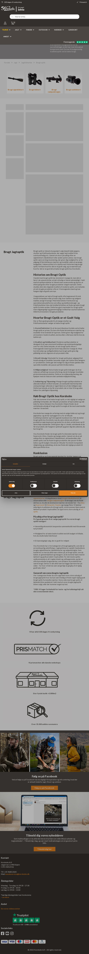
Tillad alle (73, 493)
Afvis (16, 493)
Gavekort (73, 30)
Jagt (17, 30)
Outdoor (43, 30)
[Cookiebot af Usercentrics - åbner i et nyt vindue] (77, 459)
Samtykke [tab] (15, 464)
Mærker (58, 30)
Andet (6, 36)
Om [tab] (74, 464)
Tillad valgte (44, 493)
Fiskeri (29, 30)
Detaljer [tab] (44, 464)
